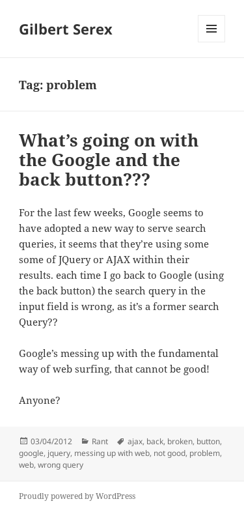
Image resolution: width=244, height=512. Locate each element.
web (26, 464)
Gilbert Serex (66, 28)
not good (169, 453)
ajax (135, 441)
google (31, 453)
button (208, 441)
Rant (100, 441)
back (154, 441)
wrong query (60, 464)
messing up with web (112, 453)
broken (180, 441)
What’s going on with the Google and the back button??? (108, 159)
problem (204, 453)
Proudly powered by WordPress (77, 496)
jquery (58, 453)
